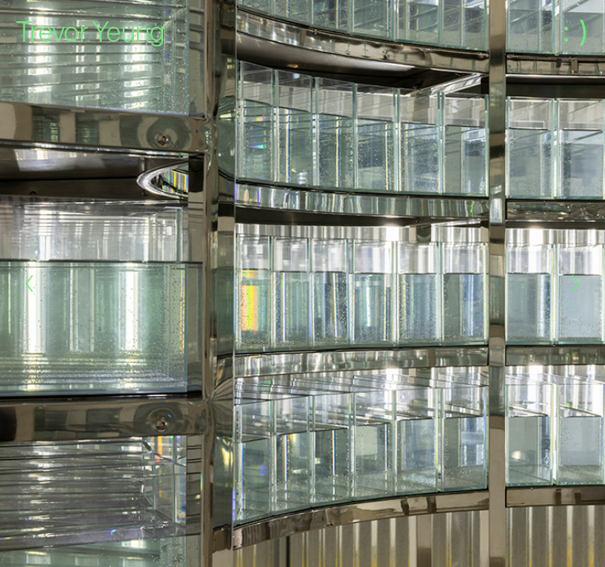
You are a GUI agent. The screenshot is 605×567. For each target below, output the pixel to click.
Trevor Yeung (90, 31)
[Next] (576, 283)
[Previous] (29, 283)
